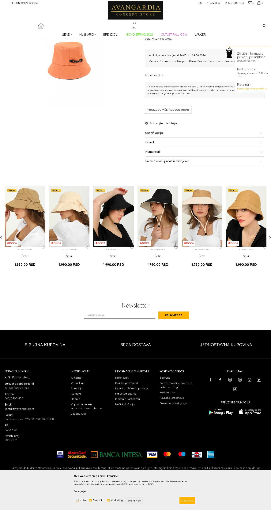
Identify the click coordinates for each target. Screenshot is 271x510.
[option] (25, 262)
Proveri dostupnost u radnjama (204, 194)
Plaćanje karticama (127, 429)
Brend (204, 175)
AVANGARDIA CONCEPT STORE (21, 33)
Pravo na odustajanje (173, 433)
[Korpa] (259, 3)
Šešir (25, 289)
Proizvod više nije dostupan (168, 142)
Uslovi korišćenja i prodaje (131, 418)
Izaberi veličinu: (154, 107)
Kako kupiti (122, 408)
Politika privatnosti (126, 413)
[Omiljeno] (251, 3)
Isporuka (165, 408)
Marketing (117, 500)
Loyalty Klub (79, 444)
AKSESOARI (58, 33)
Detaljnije (80, 491)
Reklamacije (167, 422)
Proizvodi (44, 33)
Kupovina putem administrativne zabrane (86, 436)
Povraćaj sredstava (172, 428)
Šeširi (70, 33)
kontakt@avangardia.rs (252, 88)
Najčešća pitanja (126, 423)
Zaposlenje (78, 413)
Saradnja (77, 418)
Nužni (83, 500)
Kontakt (76, 423)
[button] (264, 26)
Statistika (98, 500)
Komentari (204, 184)
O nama (76, 408)
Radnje (75, 429)
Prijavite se (177, 345)
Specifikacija (204, 166)
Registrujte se (234, 2)
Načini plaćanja (125, 434)
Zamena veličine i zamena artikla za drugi (176, 415)
